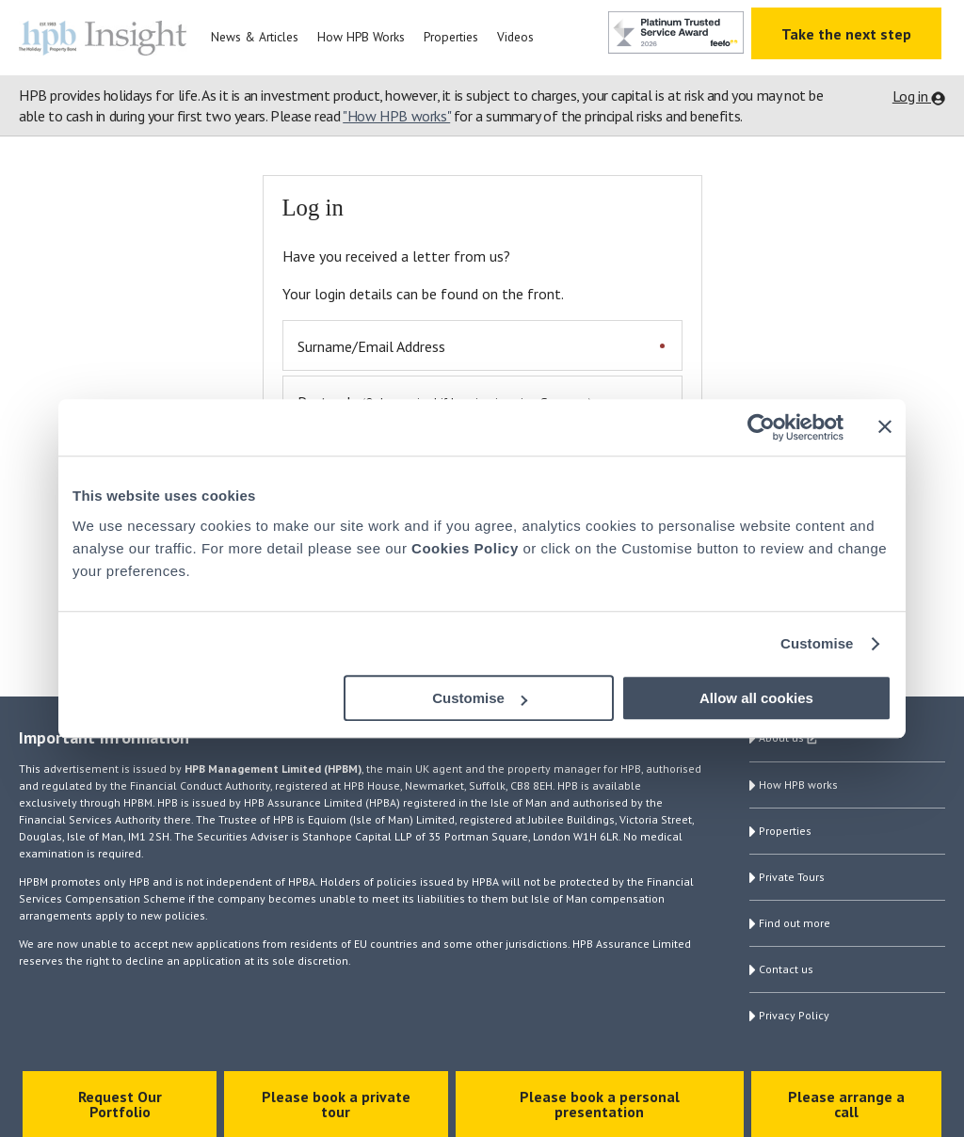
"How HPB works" (396, 115)
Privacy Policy (794, 1015)
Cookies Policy (465, 548)
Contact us (786, 969)
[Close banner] (885, 426)
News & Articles (254, 36)
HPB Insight (108, 37)
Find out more (794, 923)
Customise (817, 643)
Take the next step (846, 33)
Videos (515, 36)
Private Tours (792, 877)
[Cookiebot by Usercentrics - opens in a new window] (761, 427)
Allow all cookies (756, 698)
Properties (451, 36)
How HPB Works (361, 36)
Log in (911, 96)
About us (791, 738)
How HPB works (798, 784)
